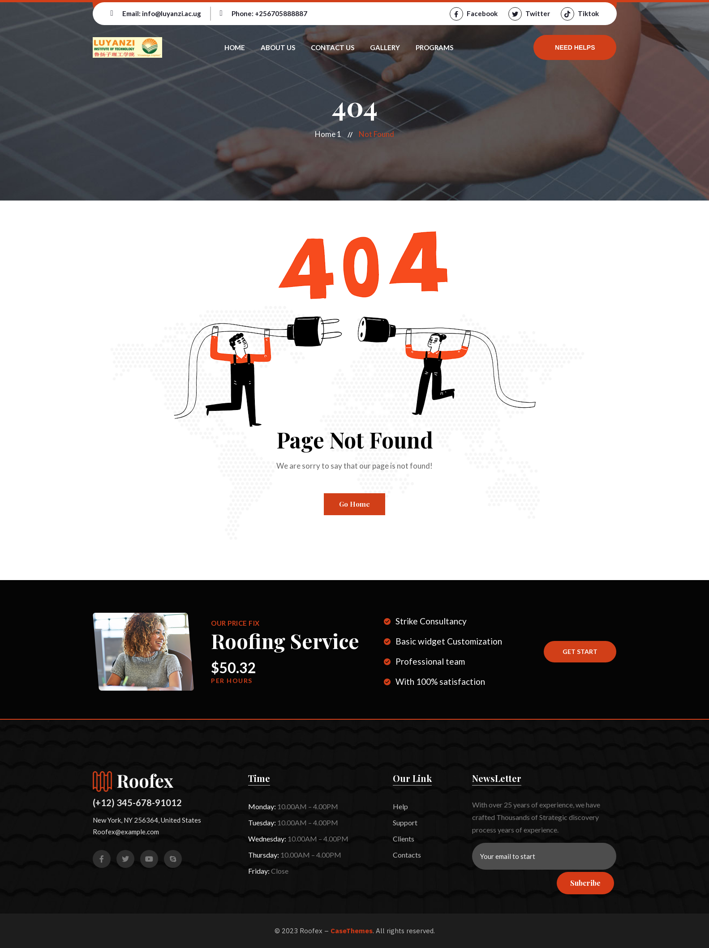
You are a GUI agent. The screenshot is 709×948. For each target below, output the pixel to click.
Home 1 (328, 134)
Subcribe (585, 883)
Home (234, 47)
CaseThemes (352, 931)
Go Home (354, 504)
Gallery (385, 47)
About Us (278, 47)
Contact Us (332, 47)
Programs (434, 47)
